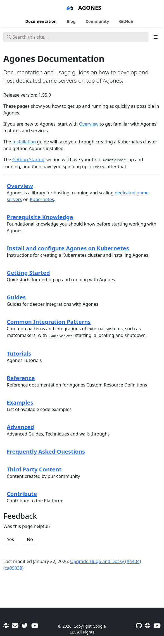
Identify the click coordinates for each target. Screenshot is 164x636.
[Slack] (6, 625)
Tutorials (19, 353)
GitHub (126, 21)
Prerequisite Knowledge (40, 217)
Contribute (22, 494)
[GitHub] (139, 625)
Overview (89, 124)
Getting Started (28, 159)
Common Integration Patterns (49, 322)
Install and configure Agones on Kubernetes (68, 248)
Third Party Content (34, 469)
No (30, 539)
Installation (24, 142)
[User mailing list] (15, 625)
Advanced (20, 427)
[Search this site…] (75, 37)
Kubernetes (42, 199)
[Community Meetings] (34, 625)
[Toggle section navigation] (155, 37)
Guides (16, 297)
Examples (20, 402)
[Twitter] (25, 625)
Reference (21, 378)
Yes (10, 539)
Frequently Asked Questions (46, 451)
